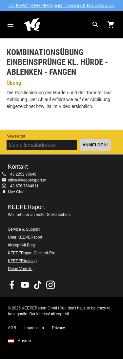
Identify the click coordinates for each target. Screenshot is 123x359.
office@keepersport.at (27, 180)
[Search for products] (95, 24)
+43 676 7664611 (23, 186)
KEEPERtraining (22, 261)
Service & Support (24, 229)
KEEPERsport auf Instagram (50, 285)
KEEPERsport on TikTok (37, 285)
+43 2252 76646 (22, 174)
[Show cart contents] (111, 24)
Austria (24, 341)
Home (56, 24)
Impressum (34, 328)
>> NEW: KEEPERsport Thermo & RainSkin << (61, 5)
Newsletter (16, 136)
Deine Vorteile (20, 268)
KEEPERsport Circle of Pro (31, 253)
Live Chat (16, 192)
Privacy (58, 328)
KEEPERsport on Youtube (25, 285)
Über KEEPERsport (25, 237)
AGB (12, 328)
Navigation (10, 24)
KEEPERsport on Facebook (12, 285)
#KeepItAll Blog (21, 245)
